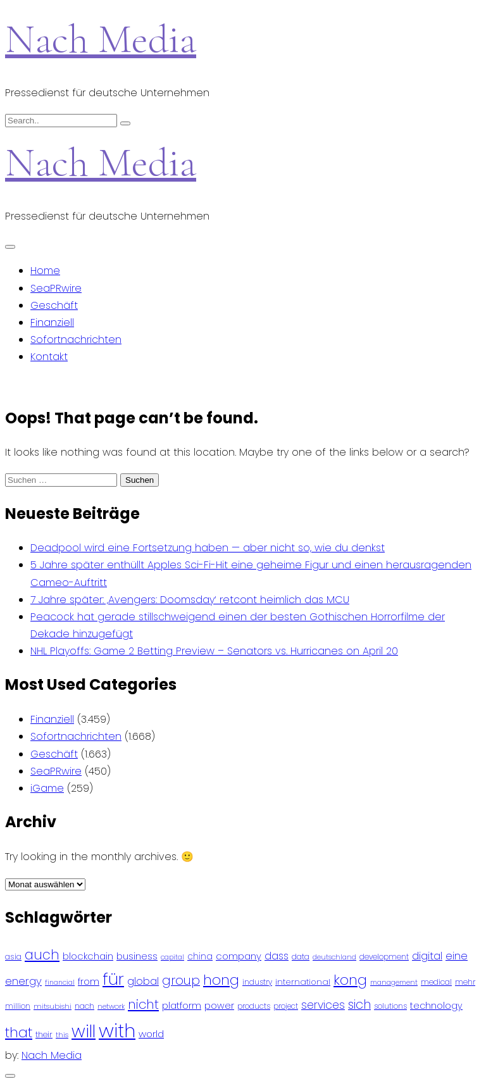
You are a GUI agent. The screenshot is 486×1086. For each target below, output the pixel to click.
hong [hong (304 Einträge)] (221, 980)
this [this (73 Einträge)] (62, 1035)
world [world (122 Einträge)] (151, 1033)
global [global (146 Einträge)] (143, 981)
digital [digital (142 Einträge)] (427, 956)
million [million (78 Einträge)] (17, 1006)
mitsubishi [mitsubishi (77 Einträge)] (53, 1006)
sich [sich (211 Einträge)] (359, 1004)
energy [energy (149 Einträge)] (23, 981)
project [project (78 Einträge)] (285, 1006)
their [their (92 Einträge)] (44, 1034)
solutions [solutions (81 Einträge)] (390, 1006)
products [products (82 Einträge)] (253, 1006)
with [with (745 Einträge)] (117, 1031)
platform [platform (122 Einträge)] (181, 1005)
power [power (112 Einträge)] (219, 1005)
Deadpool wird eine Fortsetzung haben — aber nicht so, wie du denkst (207, 547)
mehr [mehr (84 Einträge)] (465, 982)
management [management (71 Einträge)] (394, 982)
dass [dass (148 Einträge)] (277, 956)
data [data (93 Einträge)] (300, 957)
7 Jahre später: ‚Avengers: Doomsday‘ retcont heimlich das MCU (189, 599)
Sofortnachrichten (76, 339)
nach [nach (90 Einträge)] (84, 1006)
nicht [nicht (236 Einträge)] (143, 1004)
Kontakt (49, 356)
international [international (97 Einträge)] (302, 982)
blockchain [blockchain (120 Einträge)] (88, 956)
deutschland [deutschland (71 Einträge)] (334, 957)
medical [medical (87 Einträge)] (436, 982)
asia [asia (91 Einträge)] (13, 956)
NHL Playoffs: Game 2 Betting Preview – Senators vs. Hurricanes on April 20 (214, 651)
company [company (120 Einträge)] (238, 956)
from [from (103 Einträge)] (88, 982)
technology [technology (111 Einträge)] (436, 1005)
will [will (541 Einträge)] (84, 1031)
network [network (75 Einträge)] (111, 1006)
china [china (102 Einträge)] (200, 957)
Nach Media (100, 39)
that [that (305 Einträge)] (18, 1032)
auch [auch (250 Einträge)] (42, 955)
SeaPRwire (56, 288)
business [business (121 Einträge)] (137, 956)
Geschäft (54, 305)
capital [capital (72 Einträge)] (172, 957)
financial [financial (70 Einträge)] (60, 982)
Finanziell (52, 322)
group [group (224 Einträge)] (181, 980)
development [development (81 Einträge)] (384, 957)
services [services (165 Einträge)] (323, 1005)
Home (45, 270)
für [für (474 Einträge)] (113, 979)
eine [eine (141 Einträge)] (457, 956)
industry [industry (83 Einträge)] (257, 982)
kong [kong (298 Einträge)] (350, 980)
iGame (47, 788)
